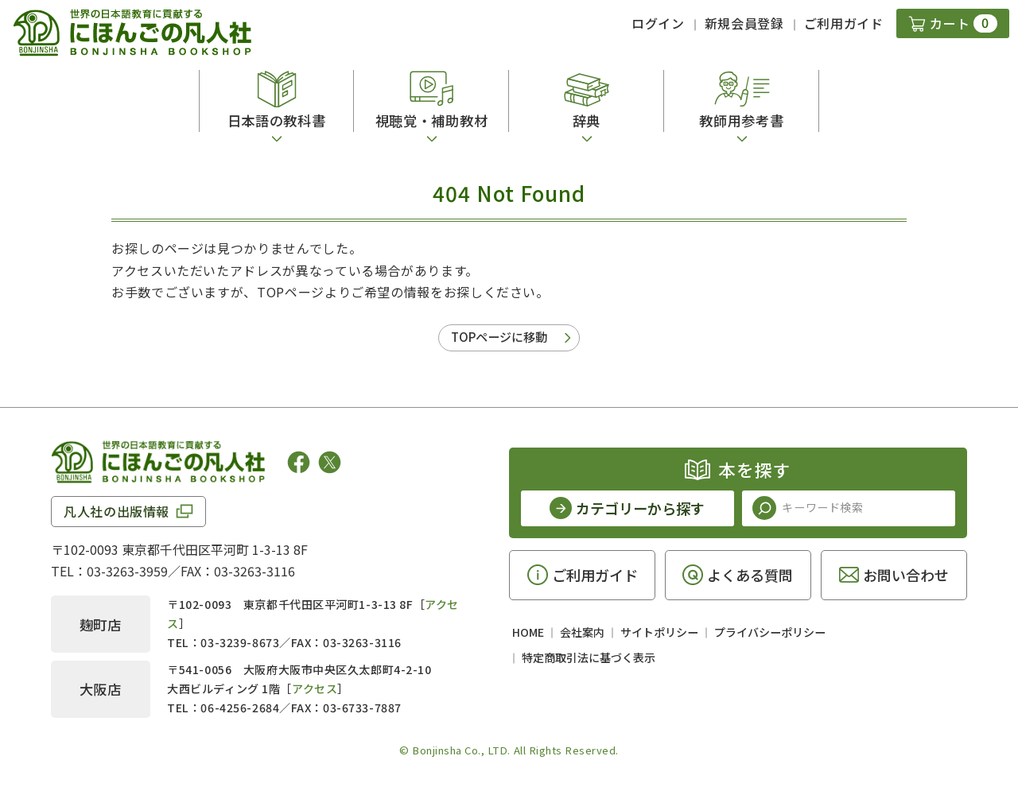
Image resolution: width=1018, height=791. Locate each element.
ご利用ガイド (844, 23)
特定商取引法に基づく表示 (588, 657)
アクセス (314, 688)
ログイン (658, 23)
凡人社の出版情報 (116, 511)
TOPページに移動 (499, 336)
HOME (528, 632)
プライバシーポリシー (770, 632)
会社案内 (582, 632)
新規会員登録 (744, 23)
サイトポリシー (659, 632)
